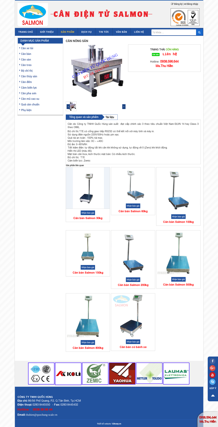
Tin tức (104, 31)
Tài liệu (109, 117)
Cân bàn (26, 54)
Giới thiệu (47, 31)
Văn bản (121, 31)
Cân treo (26, 65)
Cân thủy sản (29, 76)
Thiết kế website (104, 423)
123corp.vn (116, 423)
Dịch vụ (86, 31)
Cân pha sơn (28, 93)
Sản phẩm (67, 31)
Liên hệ (139, 31)
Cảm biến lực (29, 87)
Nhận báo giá (88, 212)
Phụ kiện (26, 110)
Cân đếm (26, 82)
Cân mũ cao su (30, 98)
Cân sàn (26, 59)
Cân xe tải (27, 48)
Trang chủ (25, 31)
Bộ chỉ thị (27, 70)
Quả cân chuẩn (30, 104)
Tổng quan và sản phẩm (83, 117)
